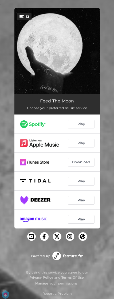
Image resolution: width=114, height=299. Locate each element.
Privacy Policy (41, 277)
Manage (41, 283)
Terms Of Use (72, 277)
